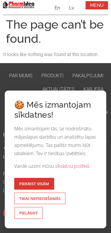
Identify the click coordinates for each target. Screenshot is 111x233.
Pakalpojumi (88, 75)
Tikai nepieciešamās (39, 198)
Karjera (93, 89)
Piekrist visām (34, 183)
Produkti (52, 75)
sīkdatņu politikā (72, 166)
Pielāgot (28, 213)
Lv (71, 8)
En (57, 8)
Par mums (21, 75)
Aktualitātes (58, 89)
